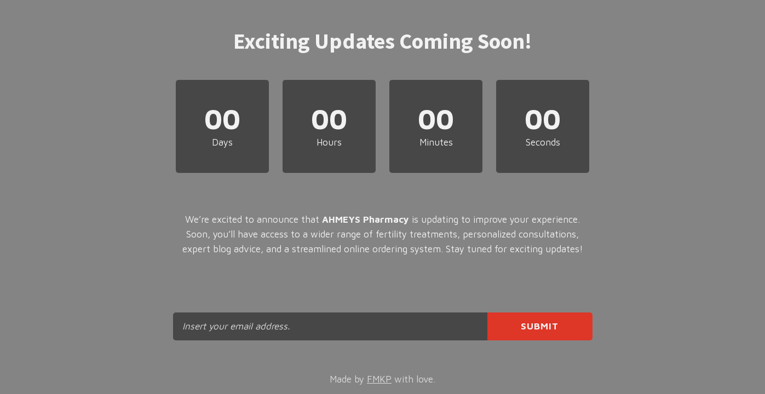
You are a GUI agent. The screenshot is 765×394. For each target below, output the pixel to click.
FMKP (379, 379)
